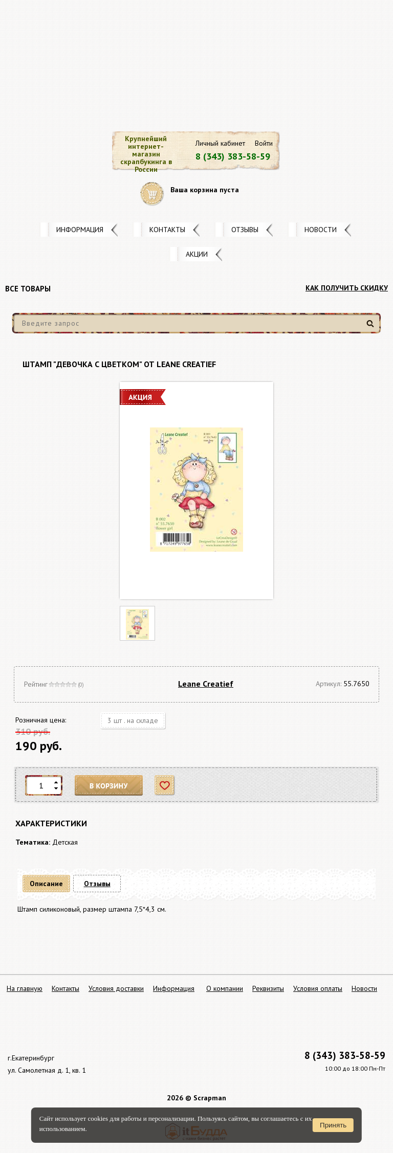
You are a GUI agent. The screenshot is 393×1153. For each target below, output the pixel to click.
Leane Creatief (205, 684)
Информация (79, 229)
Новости (320, 229)
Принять (333, 1125)
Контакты (167, 229)
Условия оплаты (317, 988)
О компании (224, 988)
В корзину (109, 785)
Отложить (165, 785)
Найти (371, 327)
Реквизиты (268, 988)
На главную (24, 988)
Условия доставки (116, 988)
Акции (197, 254)
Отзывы (244, 229)
